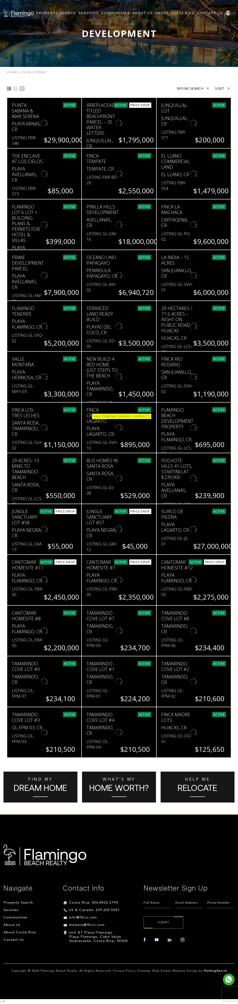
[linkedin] (169, 939)
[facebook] (144, 939)
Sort (222, 88)
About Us (142, 13)
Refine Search (192, 88)
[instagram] (182, 939)
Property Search (56, 13)
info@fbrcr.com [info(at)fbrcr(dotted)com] (83, 917)
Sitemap (143, 970)
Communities (115, 13)
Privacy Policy (124, 970)
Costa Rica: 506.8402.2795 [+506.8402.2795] (93, 903)
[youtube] (157, 939)
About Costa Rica (175, 13)
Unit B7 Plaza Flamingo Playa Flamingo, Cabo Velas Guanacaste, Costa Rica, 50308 (98, 937)
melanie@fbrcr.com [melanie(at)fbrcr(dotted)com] (87, 925)
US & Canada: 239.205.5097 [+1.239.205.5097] (94, 910)
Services (89, 13)
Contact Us (210, 13)
